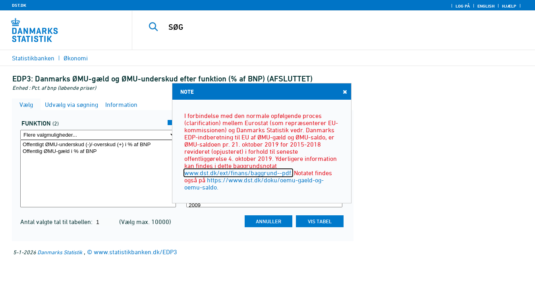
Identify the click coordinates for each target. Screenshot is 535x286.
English (485, 6)
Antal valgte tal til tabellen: (57, 221)
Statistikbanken (33, 58)
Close (344, 91)
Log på (463, 6)
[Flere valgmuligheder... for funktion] (98, 135)
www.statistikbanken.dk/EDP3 (135, 251)
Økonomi (76, 58)
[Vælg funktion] (98, 173)
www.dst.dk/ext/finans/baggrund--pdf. (238, 172)
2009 (264, 205)
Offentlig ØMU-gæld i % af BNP (98, 151)
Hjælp (509, 6)
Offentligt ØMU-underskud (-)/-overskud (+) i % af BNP (98, 144)
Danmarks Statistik (59, 252)
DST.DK (19, 5)
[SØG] (324, 27)
